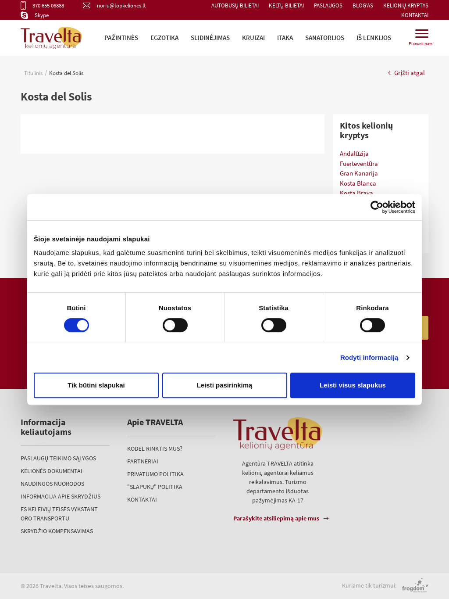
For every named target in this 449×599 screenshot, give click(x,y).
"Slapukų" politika (154, 487)
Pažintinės (121, 37)
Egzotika (164, 37)
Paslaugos (328, 5)
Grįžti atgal (406, 72)
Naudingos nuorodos (52, 484)
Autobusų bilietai (235, 5)
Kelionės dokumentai (51, 471)
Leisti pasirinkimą (225, 385)
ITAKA (285, 37)
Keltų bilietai (286, 5)
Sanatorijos (324, 37)
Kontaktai (414, 15)
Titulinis (33, 73)
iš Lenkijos (373, 37)
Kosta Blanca (358, 183)
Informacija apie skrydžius (60, 496)
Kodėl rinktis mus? (154, 448)
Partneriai (142, 461)
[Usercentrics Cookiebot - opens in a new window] (377, 207)
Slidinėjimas (210, 37)
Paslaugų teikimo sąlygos (58, 458)
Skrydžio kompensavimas (57, 531)
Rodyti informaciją (369, 357)
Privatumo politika (155, 474)
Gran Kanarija (359, 173)
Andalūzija (354, 153)
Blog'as (363, 5)
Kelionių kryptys (405, 5)
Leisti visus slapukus (353, 385)
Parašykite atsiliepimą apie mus (276, 518)
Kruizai (253, 37)
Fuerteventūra (359, 163)
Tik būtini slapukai (96, 385)
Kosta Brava (356, 193)
